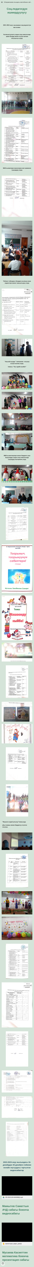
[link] (17, 1187)
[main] (17, 10)
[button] (2, 2)
